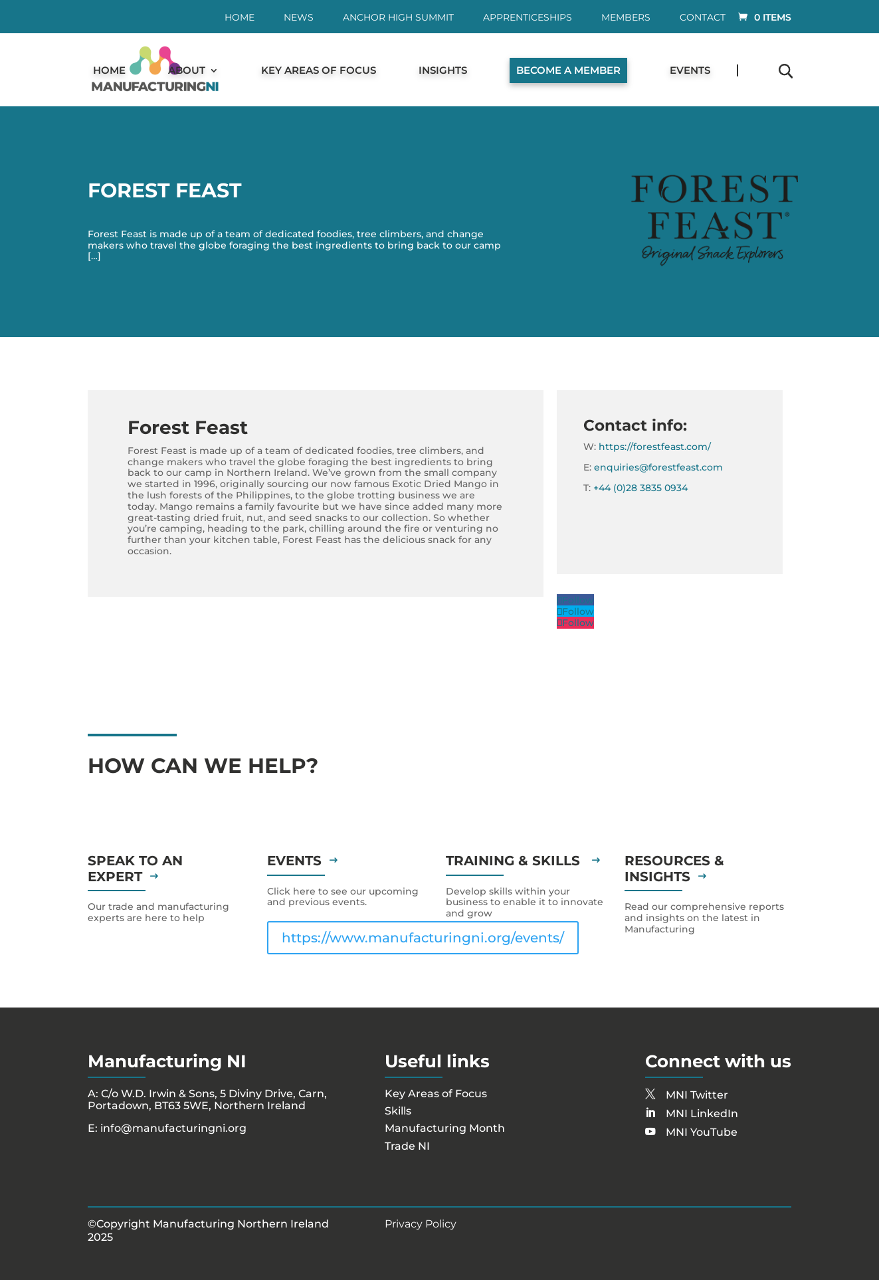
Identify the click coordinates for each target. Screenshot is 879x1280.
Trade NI (407, 1146)
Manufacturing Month (445, 1128)
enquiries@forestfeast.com (658, 467)
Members (625, 18)
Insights (443, 71)
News (299, 18)
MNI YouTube (701, 1132)
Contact (703, 18)
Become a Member (568, 70)
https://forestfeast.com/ (655, 447)
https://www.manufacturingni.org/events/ (423, 938)
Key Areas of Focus (318, 71)
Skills (398, 1111)
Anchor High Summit (398, 18)
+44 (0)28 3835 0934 (640, 488)
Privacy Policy (420, 1224)
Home (239, 18)
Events (690, 71)
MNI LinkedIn (702, 1113)
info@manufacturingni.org (173, 1128)
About (186, 71)
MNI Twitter (697, 1095)
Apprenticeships (527, 18)
